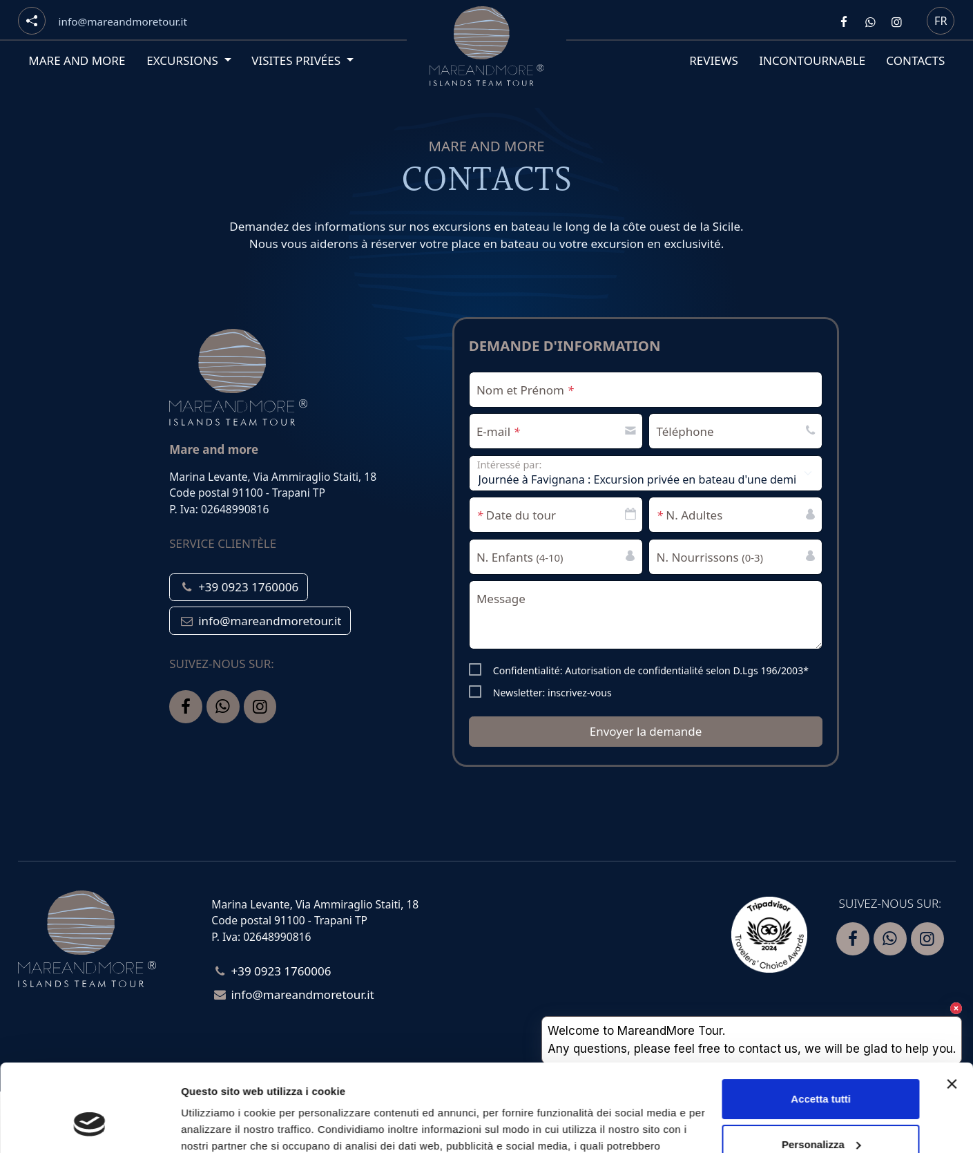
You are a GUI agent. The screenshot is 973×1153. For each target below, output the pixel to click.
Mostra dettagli (218, 1126)
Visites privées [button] (297, 60)
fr (940, 20)
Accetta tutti (821, 1024)
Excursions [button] (183, 60)
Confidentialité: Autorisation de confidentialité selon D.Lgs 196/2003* (651, 670)
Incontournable (812, 60)
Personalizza (821, 1069)
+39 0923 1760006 (238, 587)
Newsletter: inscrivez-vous (552, 692)
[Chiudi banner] (951, 1009)
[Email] (122, 21)
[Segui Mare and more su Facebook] (844, 21)
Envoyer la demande (646, 731)
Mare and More (76, 60)
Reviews (713, 60)
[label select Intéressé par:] (646, 473)
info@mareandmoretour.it (260, 621)
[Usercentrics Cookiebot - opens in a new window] (89, 1126)
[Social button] (32, 21)
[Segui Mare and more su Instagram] (897, 21)
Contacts (915, 60)
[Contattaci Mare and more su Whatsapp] (870, 21)
